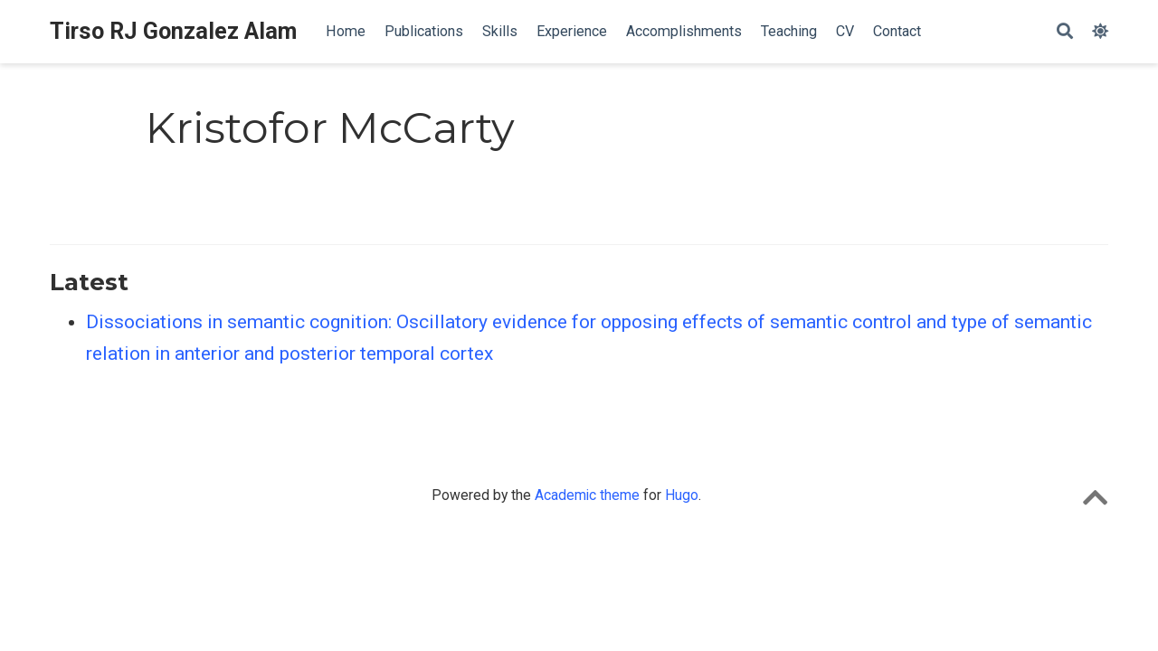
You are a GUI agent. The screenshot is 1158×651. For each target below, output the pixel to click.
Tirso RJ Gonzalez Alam (173, 31)
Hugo (681, 495)
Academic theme (587, 495)
